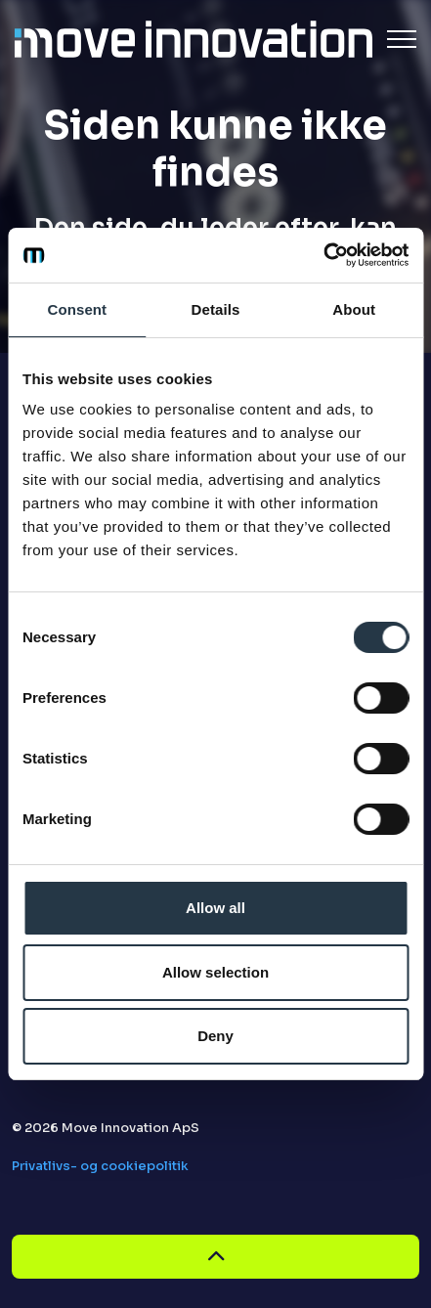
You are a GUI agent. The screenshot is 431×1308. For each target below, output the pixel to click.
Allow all (215, 907)
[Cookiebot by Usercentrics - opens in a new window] (323, 255)
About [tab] (353, 309)
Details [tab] (216, 309)
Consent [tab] (77, 309)
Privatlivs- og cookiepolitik (100, 1165)
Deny (215, 1035)
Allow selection (215, 972)
